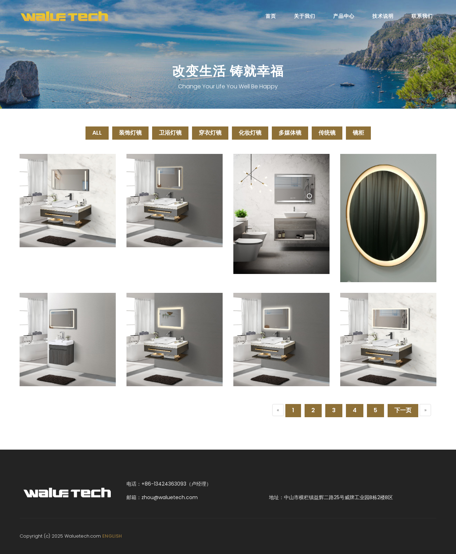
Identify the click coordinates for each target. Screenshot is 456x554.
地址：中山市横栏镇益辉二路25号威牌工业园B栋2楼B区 (331, 497)
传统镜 (327, 133)
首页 (270, 16)
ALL (97, 133)
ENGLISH (112, 536)
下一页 (402, 410)
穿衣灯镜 (210, 133)
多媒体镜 (290, 133)
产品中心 (343, 16)
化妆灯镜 (250, 133)
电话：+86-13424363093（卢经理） (168, 483)
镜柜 (358, 133)
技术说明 (383, 16)
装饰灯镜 (130, 133)
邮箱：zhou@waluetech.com (162, 497)
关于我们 (304, 16)
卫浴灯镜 (170, 133)
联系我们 (422, 16)
